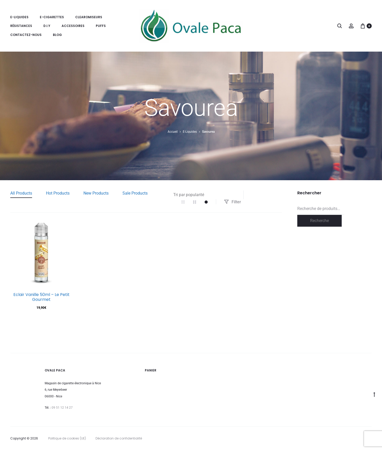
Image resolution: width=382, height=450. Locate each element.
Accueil (173, 131)
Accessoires (73, 26)
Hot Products (58, 193)
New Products (96, 193)
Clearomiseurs (88, 17)
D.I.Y (46, 26)
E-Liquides (19, 17)
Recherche (319, 220)
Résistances (21, 26)
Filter (232, 201)
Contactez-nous (26, 35)
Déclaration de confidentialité (119, 438)
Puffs (101, 26)
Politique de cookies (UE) (67, 438)
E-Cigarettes (52, 17)
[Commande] (204, 194)
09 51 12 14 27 (62, 407)
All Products (21, 193)
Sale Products (135, 193)
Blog (57, 35)
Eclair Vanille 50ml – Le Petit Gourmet (41, 297)
